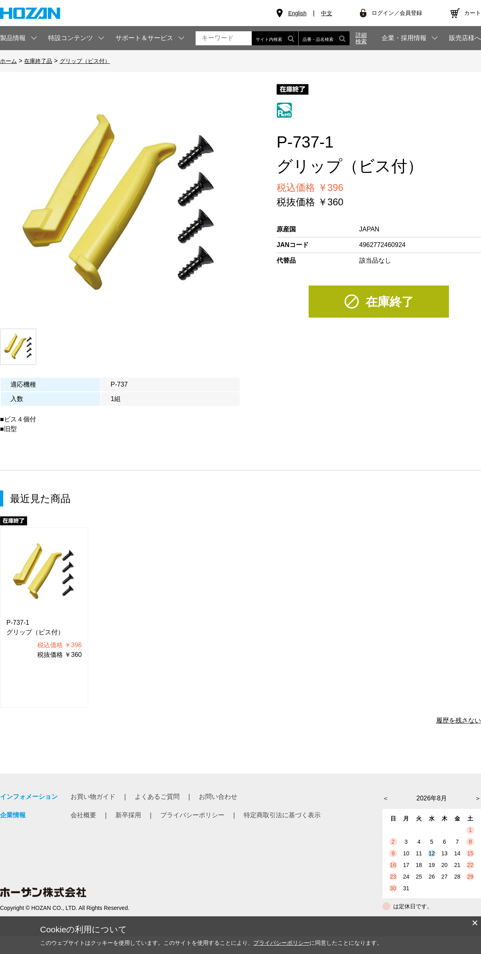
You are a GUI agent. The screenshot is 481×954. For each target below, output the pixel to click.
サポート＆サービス (144, 37)
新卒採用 (128, 832)
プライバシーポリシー (192, 832)
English (297, 13)
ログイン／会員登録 (397, 13)
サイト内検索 (275, 38)
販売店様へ (465, 38)
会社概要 (83, 832)
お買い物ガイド (93, 814)
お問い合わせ (218, 814)
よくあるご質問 (157, 814)
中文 (326, 13)
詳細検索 (361, 38)
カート (472, 13)
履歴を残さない (458, 738)
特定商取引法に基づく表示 (282, 832)
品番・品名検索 (324, 38)
